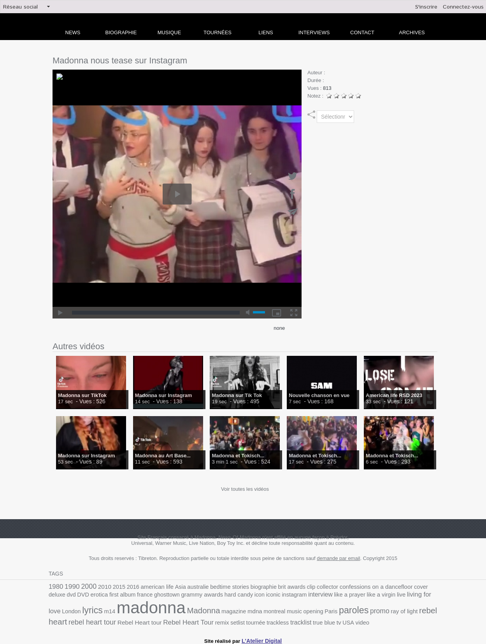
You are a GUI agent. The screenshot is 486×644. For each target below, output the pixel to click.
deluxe (407, 587)
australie (187, 587)
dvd (420, 587)
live (335, 595)
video (258, 620)
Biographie (121, 32)
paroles (267, 610)
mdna (175, 611)
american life (149, 587)
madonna (80, 608)
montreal (194, 611)
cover (392, 587)
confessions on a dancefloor (350, 586)
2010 (100, 586)
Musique (169, 32)
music (212, 611)
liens (265, 32)
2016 (126, 587)
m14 (421, 595)
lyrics (404, 594)
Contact (362, 32)
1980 (55, 586)
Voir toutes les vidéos (245, 489)
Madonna (128, 611)
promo (291, 610)
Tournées (218, 32)
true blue (223, 620)
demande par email (338, 558)
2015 (113, 587)
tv (237, 620)
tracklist (201, 620)
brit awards (273, 587)
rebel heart (345, 611)
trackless (180, 620)
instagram (236, 595)
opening (230, 611)
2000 (86, 586)
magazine (156, 611)
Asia (170, 587)
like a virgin (317, 595)
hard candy (185, 595)
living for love (357, 595)
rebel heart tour (386, 611)
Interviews (314, 32)
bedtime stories (216, 587)
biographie (247, 587)
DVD (431, 587)
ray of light (314, 611)
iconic (217, 595)
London (385, 595)
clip (291, 587)
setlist (143, 620)
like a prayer (287, 595)
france (98, 595)
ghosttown (119, 595)
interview (260, 595)
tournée (160, 620)
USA (245, 620)
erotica (57, 595)
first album (78, 595)
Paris (246, 611)
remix (129, 620)
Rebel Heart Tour (98, 620)
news (73, 32)
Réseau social (20, 7)
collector (306, 587)
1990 (70, 586)
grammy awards (151, 595)
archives (412, 32)
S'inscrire (426, 7)
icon (204, 595)
